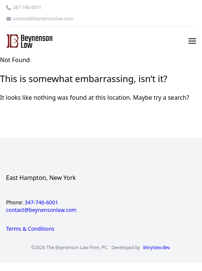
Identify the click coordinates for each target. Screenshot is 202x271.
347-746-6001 (27, 8)
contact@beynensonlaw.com (43, 19)
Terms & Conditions (30, 228)
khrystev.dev (156, 248)
